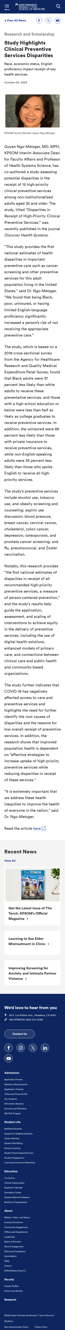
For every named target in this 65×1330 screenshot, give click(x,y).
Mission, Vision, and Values (17, 1217)
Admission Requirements (15, 1084)
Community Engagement (16, 1227)
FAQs (6, 1261)
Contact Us (19, 1034)
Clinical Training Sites (14, 1182)
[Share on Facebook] (39, 20)
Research (10, 1299)
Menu (7, 9)
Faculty (9, 1279)
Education (11, 1171)
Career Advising (11, 1138)
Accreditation (10, 1256)
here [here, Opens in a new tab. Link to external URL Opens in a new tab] (39, 828)
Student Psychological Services (18, 1152)
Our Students (10, 1098)
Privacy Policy (41, 1326)
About (8, 1211)
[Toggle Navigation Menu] (7, 7)
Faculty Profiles (11, 1286)
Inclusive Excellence (13, 1222)
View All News (15, 20)
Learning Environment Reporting (19, 1162)
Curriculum (9, 1177)
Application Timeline (14, 1089)
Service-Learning (12, 1148)
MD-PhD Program (12, 1113)
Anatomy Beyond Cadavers (16, 1197)
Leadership (9, 1236)
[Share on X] (48, 20)
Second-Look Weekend (15, 1108)
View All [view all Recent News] (10, 861)
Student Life (12, 1122)
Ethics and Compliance (15, 1251)
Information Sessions (14, 1103)
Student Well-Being (13, 1143)
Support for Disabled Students (18, 1133)
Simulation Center (12, 1192)
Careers (8, 1265)
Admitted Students (13, 1128)
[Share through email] (57, 20)
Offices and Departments (16, 1231)
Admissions (11, 1073)
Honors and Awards (13, 1290)
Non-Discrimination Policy (16, 1326)
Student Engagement (14, 1157)
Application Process (13, 1079)
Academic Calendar (13, 1187)
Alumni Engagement (13, 1246)
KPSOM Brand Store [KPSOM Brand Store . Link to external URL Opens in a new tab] (15, 1270)
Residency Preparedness (15, 1202)
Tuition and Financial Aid (15, 1093)
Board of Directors (12, 1241)
